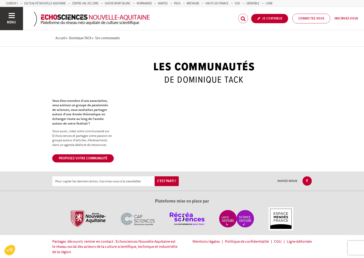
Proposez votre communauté (83, 158)
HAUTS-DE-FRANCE (216, 3)
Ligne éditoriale (299, 241)
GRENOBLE (252, 3)
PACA (177, 3)
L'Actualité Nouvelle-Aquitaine (45, 3)
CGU (278, 241)
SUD (237, 3)
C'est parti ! (166, 181)
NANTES (163, 3)
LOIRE (269, 3)
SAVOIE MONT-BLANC (117, 3)
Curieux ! (12, 3)
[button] (9, 250)
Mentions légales (206, 241)
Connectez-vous (311, 18)
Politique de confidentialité (247, 241)
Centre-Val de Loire (85, 3)
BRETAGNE (193, 3)
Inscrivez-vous (346, 18)
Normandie (144, 3)
